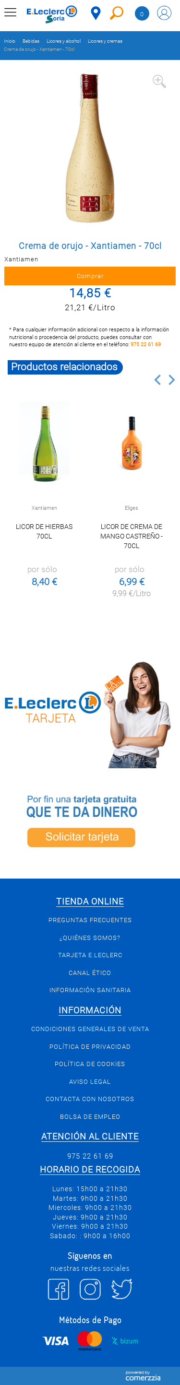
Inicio (9, 41)
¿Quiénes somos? (90, 937)
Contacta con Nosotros (90, 1099)
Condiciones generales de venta (90, 1029)
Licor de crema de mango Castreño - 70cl (131, 536)
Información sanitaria (90, 990)
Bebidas (31, 41)
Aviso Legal (90, 1081)
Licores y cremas (105, 41)
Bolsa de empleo (90, 1116)
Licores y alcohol (64, 41)
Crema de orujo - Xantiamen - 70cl (39, 49)
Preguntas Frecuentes (90, 920)
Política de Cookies (90, 1064)
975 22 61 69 (146, 344)
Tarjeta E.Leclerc (90, 955)
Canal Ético (90, 972)
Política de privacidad (90, 1046)
